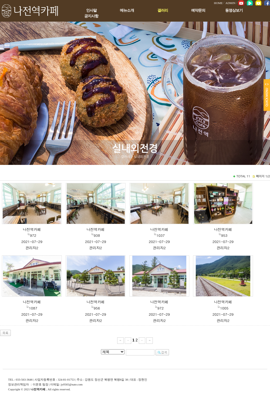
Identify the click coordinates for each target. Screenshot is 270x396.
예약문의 (198, 10)
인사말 (91, 10)
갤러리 (162, 10)
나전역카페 (32, 229)
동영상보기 (234, 10)
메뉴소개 (127, 10)
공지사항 (91, 16)
